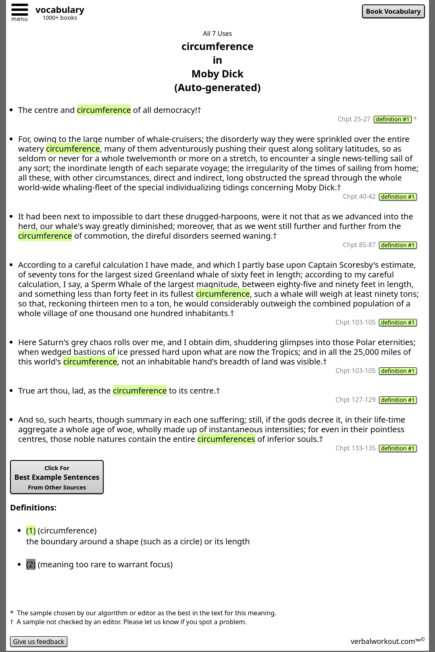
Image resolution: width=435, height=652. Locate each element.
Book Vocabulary (393, 11)
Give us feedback (38, 641)
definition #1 (393, 119)
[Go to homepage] (56, 10)
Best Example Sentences (57, 477)
